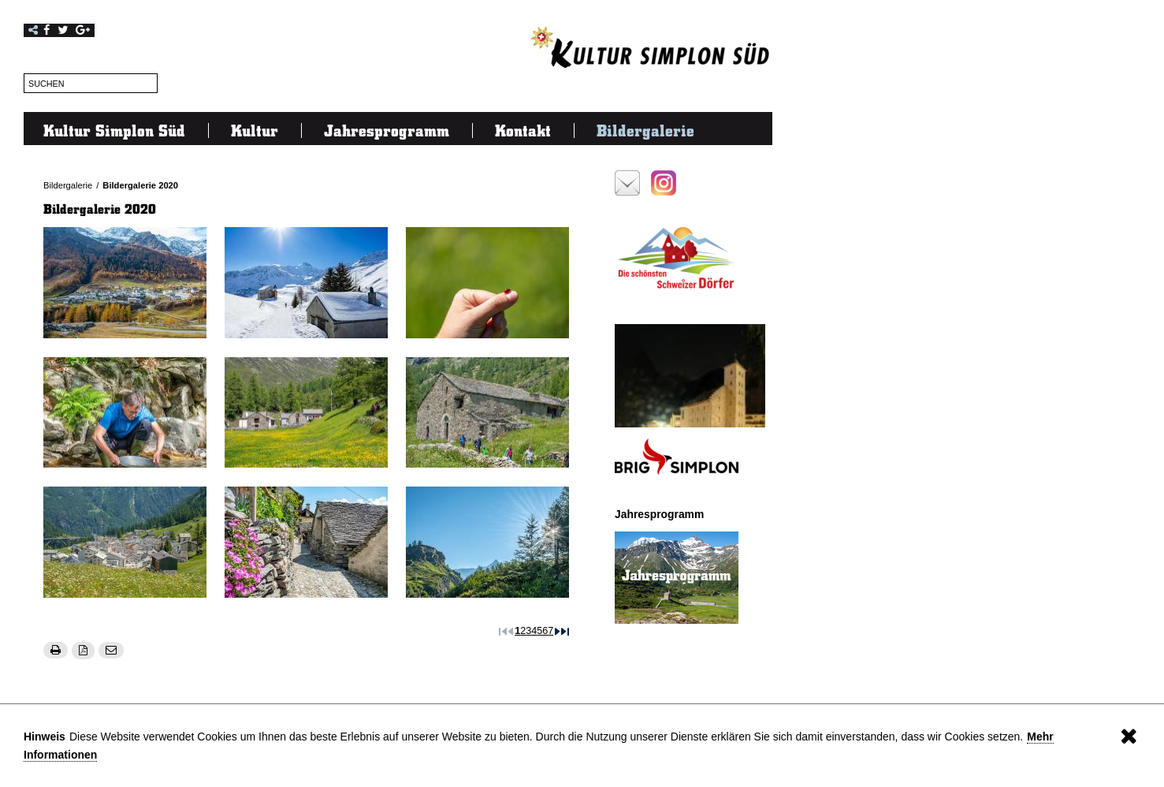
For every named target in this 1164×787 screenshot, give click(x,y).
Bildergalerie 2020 (140, 185)
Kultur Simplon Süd (114, 130)
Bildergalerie (645, 130)
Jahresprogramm (386, 130)
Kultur (254, 130)
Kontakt (523, 130)
